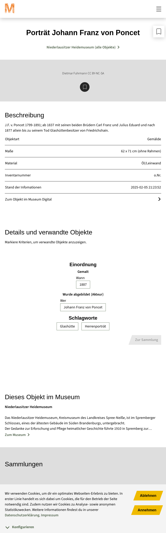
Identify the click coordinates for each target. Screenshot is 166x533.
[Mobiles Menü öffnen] (158, 8)
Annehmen (147, 510)
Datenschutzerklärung (22, 515)
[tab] (83, 527)
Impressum (49, 515)
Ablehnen (148, 496)
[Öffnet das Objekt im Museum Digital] (159, 199)
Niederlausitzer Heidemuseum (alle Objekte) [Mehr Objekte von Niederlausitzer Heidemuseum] (81, 47)
